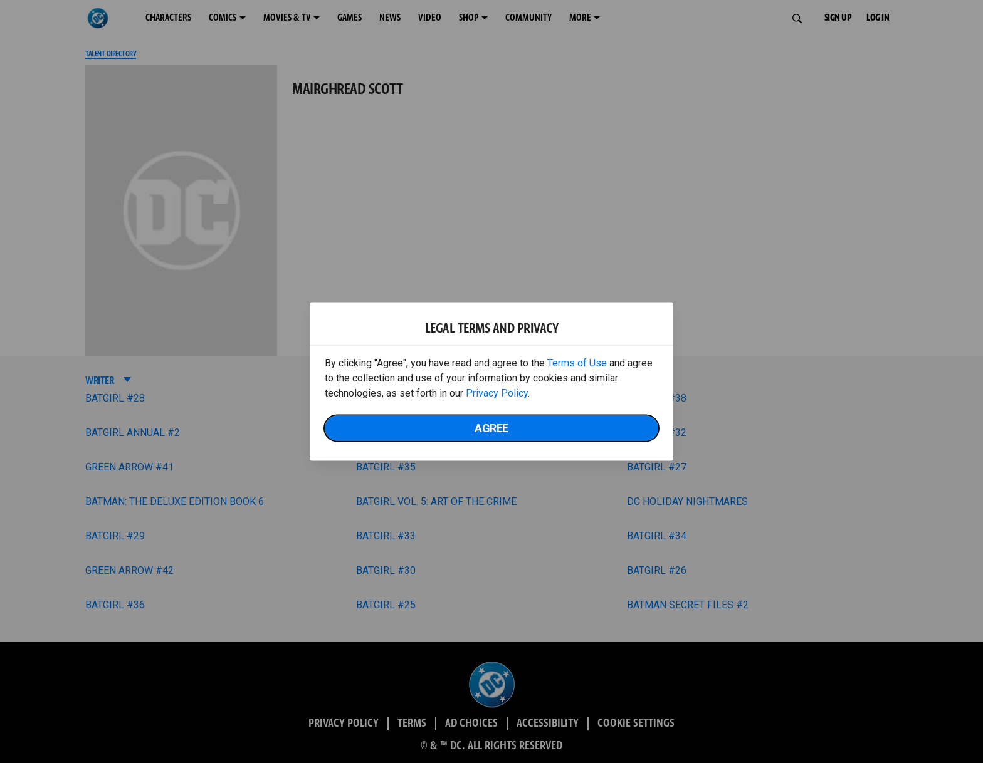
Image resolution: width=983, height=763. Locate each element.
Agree (491, 428)
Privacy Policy (497, 393)
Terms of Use (577, 363)
